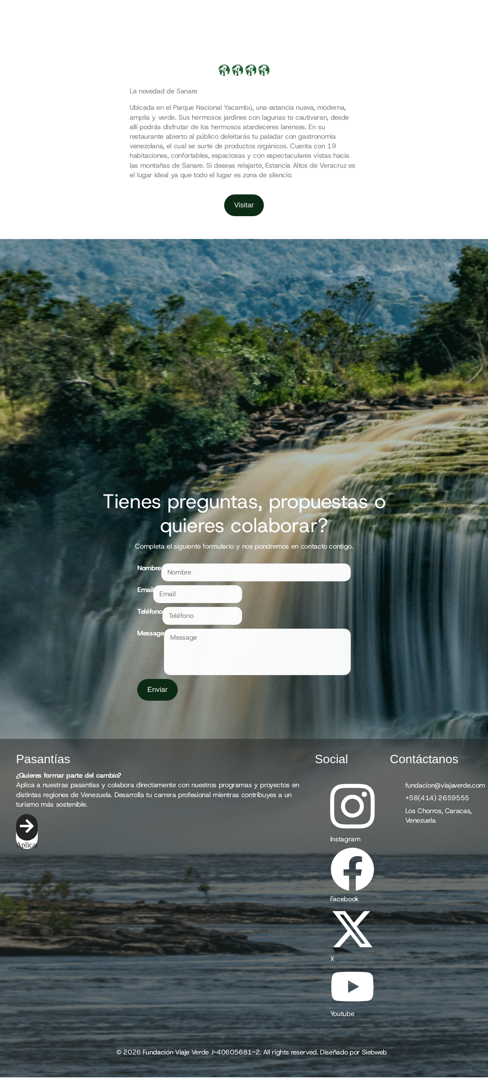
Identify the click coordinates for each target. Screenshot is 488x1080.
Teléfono (149, 612)
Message (150, 634)
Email (145, 590)
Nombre (149, 569)
